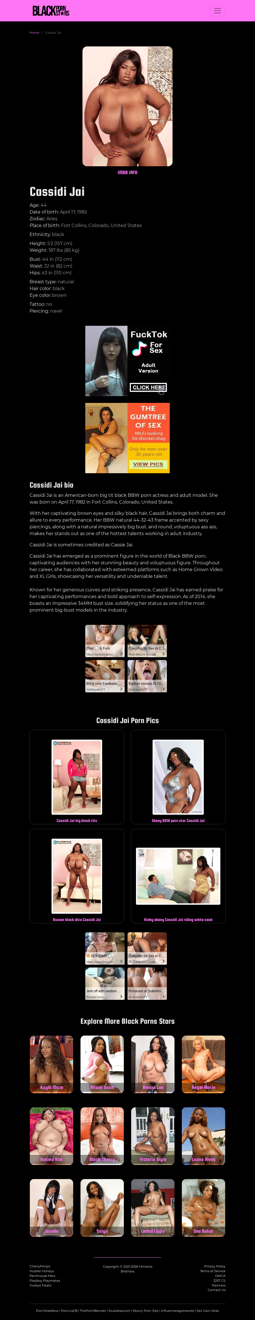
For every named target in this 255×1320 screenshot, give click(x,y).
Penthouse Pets (42, 1276)
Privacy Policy (214, 1266)
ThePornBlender (93, 1311)
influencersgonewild (177, 1311)
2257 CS (219, 1281)
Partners (218, 1285)
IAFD (133, 172)
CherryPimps (40, 1266)
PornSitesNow (47, 1311)
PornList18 (69, 1311)
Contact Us (216, 1290)
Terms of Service (212, 1271)
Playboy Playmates (45, 1281)
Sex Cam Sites (207, 1311)
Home (34, 33)
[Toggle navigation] (217, 10)
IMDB (123, 172)
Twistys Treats (40, 1285)
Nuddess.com (119, 1311)
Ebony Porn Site (145, 1311)
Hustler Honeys (42, 1271)
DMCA (220, 1276)
